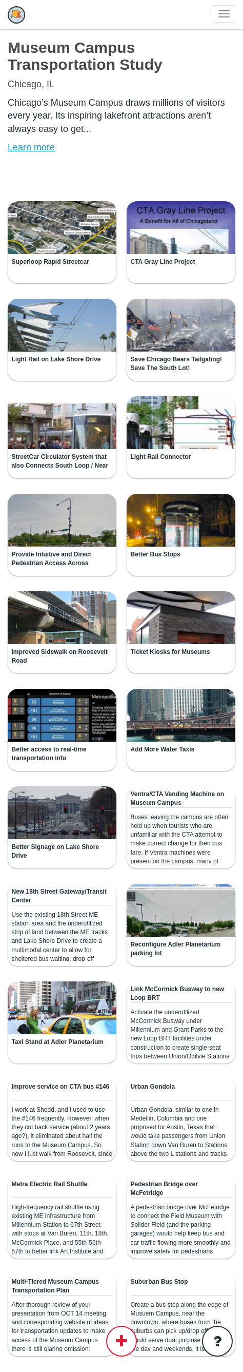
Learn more (31, 147)
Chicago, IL (31, 84)
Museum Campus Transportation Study (85, 56)
